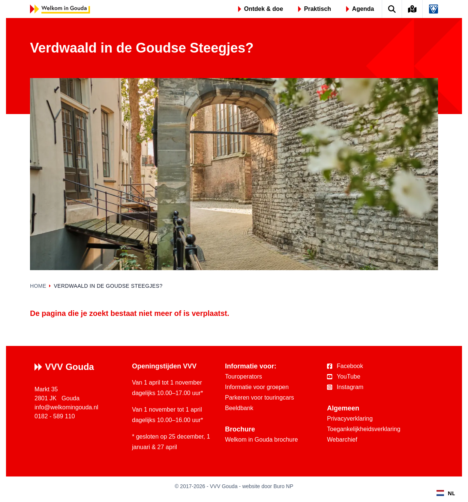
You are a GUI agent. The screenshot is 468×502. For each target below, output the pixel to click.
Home (38, 286)
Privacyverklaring (350, 418)
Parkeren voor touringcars (259, 397)
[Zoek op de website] (392, 9)
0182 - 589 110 (54, 416)
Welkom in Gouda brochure (261, 439)
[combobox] (445, 492)
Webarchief (342, 439)
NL (445, 493)
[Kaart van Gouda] (412, 9)
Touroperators (243, 376)
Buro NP (283, 486)
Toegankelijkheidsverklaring (363, 429)
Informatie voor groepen (257, 387)
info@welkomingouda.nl (66, 407)
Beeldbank (239, 408)
